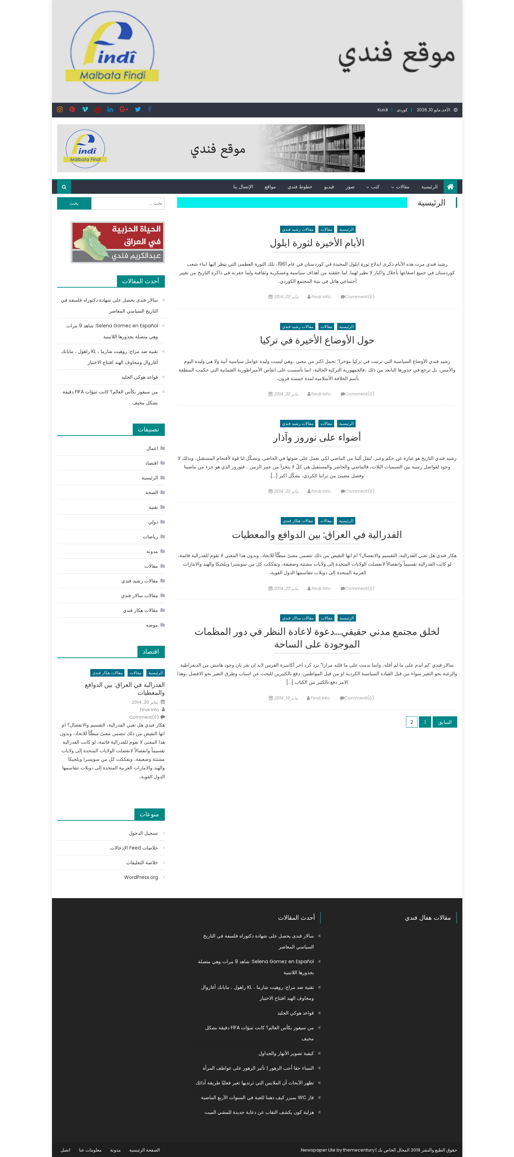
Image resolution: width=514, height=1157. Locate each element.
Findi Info (321, 296)
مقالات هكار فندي (298, 521)
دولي (153, 521)
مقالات (403, 186)
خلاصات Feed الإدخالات (134, 847)
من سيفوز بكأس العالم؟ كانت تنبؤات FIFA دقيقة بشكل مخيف (110, 397)
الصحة (151, 492)
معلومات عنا (90, 1150)
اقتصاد (151, 463)
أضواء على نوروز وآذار (317, 437)
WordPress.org (141, 877)
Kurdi (383, 110)
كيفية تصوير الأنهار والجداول (286, 1053)
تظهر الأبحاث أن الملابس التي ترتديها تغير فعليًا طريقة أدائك (255, 1082)
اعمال (152, 448)
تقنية (153, 507)
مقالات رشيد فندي (297, 229)
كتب (375, 186)
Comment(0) (359, 296)
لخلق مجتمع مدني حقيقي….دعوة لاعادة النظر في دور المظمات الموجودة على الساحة (317, 638)
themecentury (358, 1150)
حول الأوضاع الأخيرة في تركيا (317, 340)
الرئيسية (429, 186)
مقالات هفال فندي (428, 917)
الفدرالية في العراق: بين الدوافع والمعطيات (317, 535)
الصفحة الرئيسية (144, 1150)
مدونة (152, 551)
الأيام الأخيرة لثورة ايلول (317, 243)
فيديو (329, 186)
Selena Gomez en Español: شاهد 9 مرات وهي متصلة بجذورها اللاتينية (112, 331)
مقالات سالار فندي (298, 618)
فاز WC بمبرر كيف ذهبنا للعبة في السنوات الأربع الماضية (257, 1097)
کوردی (402, 110)
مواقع (270, 186)
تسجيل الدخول (143, 833)
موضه (152, 624)
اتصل (65, 1150)
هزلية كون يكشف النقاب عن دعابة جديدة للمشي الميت (259, 1112)
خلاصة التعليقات (142, 862)
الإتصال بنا (243, 186)
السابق (445, 722)
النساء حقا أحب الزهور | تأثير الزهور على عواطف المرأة (258, 1068)
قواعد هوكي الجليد (139, 377)
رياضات (150, 536)
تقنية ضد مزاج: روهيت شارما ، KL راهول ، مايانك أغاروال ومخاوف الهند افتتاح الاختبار (109, 357)
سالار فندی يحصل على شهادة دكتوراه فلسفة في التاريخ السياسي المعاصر (109, 305)
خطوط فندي (300, 186)
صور (350, 186)
